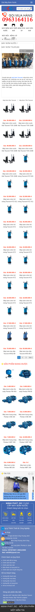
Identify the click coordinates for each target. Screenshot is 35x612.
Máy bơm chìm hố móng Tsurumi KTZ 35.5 (25, 251)
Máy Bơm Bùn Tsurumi (9, 100)
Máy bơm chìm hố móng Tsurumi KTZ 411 (25, 200)
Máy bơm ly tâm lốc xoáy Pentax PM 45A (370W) (9, 390)
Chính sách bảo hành (9, 562)
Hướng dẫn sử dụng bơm (10, 583)
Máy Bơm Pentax (8, 597)
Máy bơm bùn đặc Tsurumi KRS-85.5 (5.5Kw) (26, 353)
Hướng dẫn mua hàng (9, 578)
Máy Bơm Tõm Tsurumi (26, 100)
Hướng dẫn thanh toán (9, 576)
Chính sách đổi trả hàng (10, 560)
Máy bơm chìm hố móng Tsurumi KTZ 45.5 (9, 251)
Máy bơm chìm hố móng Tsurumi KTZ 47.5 (25, 226)
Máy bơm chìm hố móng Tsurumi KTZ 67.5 (9, 226)
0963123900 (22, 550)
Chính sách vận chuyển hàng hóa (12, 569)
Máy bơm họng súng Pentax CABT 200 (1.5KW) (9, 441)
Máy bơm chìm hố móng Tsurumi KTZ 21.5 (25, 327)
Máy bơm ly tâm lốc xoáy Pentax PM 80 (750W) (25, 390)
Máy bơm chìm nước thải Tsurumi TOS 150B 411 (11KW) (9, 175)
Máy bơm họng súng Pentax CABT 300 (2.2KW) (25, 441)
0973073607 (12, 550)
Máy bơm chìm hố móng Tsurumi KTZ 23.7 (25, 276)
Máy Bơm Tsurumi (26, 595)
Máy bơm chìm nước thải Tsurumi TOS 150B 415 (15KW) (25, 150)
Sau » (30, 357)
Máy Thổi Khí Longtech (20, 597)
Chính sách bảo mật (9, 565)
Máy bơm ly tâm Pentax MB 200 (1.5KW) (9, 466)
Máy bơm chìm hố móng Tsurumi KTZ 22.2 (25, 302)
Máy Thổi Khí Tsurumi (9, 600)
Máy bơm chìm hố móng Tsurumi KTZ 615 (25, 175)
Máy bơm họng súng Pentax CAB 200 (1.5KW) (25, 416)
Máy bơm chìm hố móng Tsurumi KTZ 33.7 (9, 276)
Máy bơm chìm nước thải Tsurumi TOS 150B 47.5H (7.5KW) (25, 124)
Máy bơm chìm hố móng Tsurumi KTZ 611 (9, 200)
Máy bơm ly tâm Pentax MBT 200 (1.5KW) (25, 466)
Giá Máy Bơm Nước (8, 2)
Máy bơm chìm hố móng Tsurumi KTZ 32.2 (9, 302)
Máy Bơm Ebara (21, 600)
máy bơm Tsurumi (17, 77)
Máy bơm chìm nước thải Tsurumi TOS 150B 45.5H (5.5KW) (9, 150)
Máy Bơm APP (7, 595)
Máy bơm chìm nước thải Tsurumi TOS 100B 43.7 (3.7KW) (9, 124)
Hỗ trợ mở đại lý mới (9, 585)
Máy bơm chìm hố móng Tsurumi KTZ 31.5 (9, 327)
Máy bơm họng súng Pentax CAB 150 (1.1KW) (9, 416)
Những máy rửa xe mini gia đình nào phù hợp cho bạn (14, 494)
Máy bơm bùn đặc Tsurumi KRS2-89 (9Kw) (9, 353)
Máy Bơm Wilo (16, 595)
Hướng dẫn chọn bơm (9, 581)
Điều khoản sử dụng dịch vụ (11, 567)
